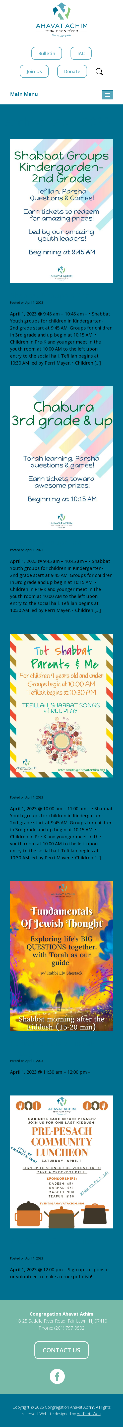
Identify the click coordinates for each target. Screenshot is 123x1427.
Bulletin (46, 53)
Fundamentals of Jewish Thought (52, 1048)
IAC (81, 53)
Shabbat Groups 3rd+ (48, 542)
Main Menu (24, 94)
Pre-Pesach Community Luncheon (51, 1246)
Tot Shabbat (31, 790)
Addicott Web (89, 1413)
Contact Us (61, 1350)
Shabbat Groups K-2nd (50, 295)
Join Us (34, 71)
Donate (72, 71)
